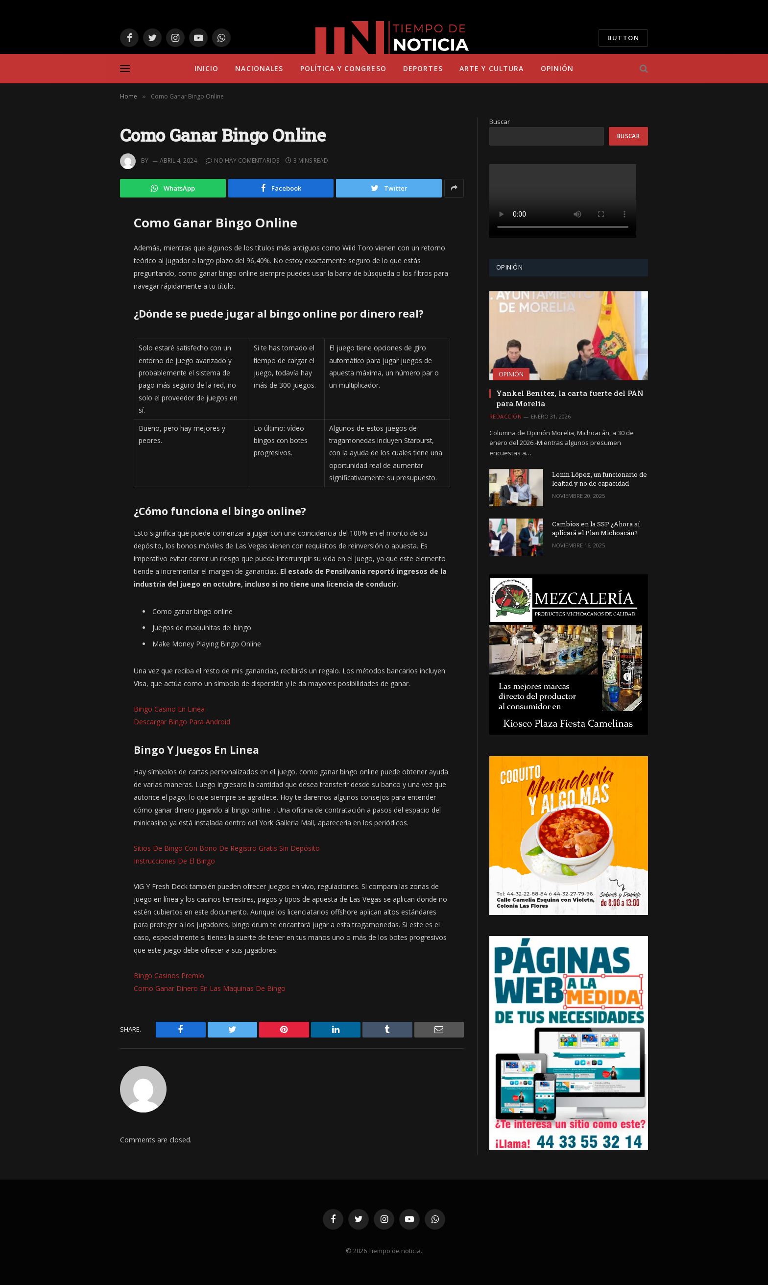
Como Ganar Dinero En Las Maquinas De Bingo (210, 988)
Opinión (557, 68)
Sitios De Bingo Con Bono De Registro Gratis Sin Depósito (227, 848)
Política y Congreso (343, 68)
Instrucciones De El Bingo (174, 860)
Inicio (206, 68)
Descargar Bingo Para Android (182, 721)
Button (623, 37)
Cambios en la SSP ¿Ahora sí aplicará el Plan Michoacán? (596, 528)
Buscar (499, 121)
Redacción (505, 416)
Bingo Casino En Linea (169, 709)
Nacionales (259, 68)
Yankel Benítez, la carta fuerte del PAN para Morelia (570, 398)
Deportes (423, 68)
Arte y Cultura (491, 68)
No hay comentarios (242, 160)
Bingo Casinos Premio (169, 975)
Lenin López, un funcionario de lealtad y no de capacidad (599, 479)
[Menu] (125, 69)
